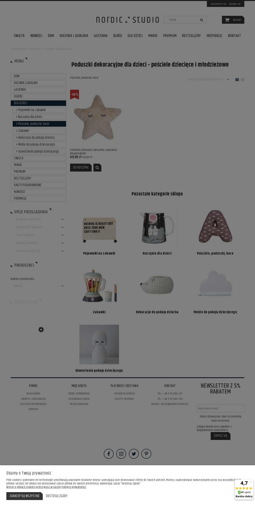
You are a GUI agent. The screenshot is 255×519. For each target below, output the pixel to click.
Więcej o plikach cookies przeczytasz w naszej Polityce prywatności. (46, 487)
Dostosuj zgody (56, 496)
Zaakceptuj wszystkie (25, 496)
